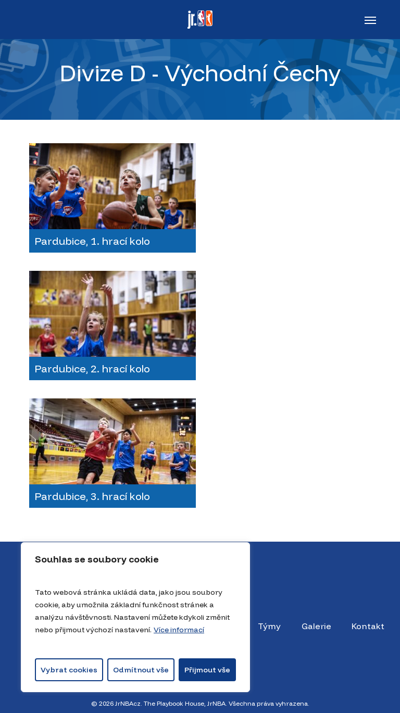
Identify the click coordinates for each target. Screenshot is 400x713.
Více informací (179, 629)
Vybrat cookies (69, 669)
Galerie (316, 626)
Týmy (269, 626)
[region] (135, 617)
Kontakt (368, 626)
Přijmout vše (207, 669)
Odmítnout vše (141, 669)
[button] (370, 20)
